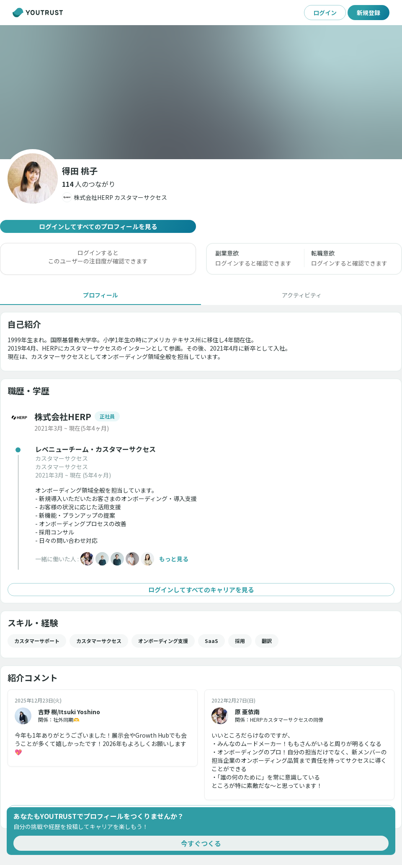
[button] (88, 184)
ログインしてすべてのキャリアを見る (201, 590)
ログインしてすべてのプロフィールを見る (98, 226)
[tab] (100, 295)
